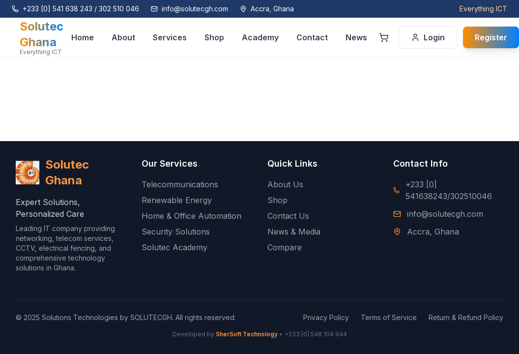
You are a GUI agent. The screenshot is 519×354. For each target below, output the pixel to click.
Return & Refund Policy (466, 317)
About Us (285, 184)
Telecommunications (180, 184)
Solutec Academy (174, 247)
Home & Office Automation (191, 216)
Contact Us (288, 216)
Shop (277, 200)
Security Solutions (176, 231)
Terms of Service (389, 317)
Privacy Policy (326, 317)
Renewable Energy (177, 200)
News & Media (293, 231)
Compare (284, 247)
